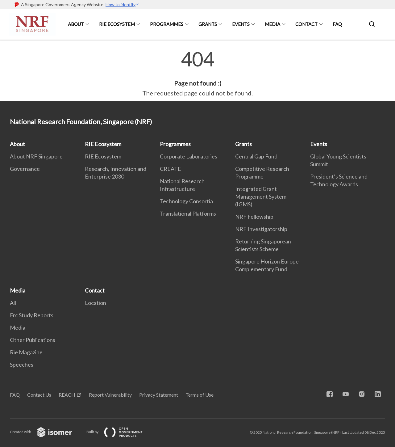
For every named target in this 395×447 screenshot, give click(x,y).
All (13, 302)
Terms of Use (199, 395)
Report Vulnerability (110, 395)
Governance (25, 168)
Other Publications (32, 339)
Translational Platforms (188, 213)
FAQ (337, 24)
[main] (197, 73)
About (76, 24)
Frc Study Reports (31, 315)
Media (272, 24)
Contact (306, 24)
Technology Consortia (186, 201)
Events (241, 24)
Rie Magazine (26, 352)
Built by (119, 431)
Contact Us (39, 395)
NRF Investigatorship (261, 229)
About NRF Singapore (36, 156)
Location (95, 302)
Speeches (21, 364)
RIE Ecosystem (117, 24)
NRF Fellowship (254, 216)
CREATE (170, 168)
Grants (207, 24)
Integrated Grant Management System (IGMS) (260, 196)
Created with (46, 431)
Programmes (166, 24)
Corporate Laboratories (188, 156)
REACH (67, 395)
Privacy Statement (158, 395)
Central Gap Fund (256, 156)
